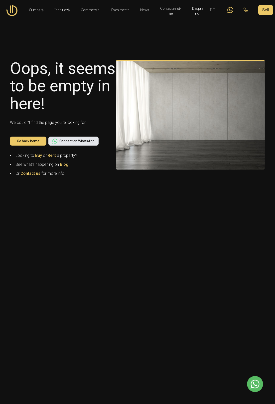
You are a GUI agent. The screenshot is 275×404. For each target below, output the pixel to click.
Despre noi (197, 10)
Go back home (28, 141)
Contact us (30, 173)
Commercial (90, 10)
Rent (52, 155)
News (144, 10)
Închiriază (62, 10)
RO (212, 9)
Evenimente (120, 10)
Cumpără (36, 10)
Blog (64, 164)
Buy (38, 155)
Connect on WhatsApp (73, 141)
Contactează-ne (170, 10)
